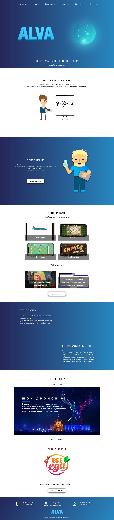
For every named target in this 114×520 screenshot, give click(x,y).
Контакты (93, 4)
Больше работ (57, 294)
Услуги (36, 4)
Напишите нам (35, 181)
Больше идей (57, 490)
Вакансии (78, 4)
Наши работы (50, 4)
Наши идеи (64, 4)
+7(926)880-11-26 (26, 504)
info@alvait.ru (83, 504)
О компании (21, 4)
